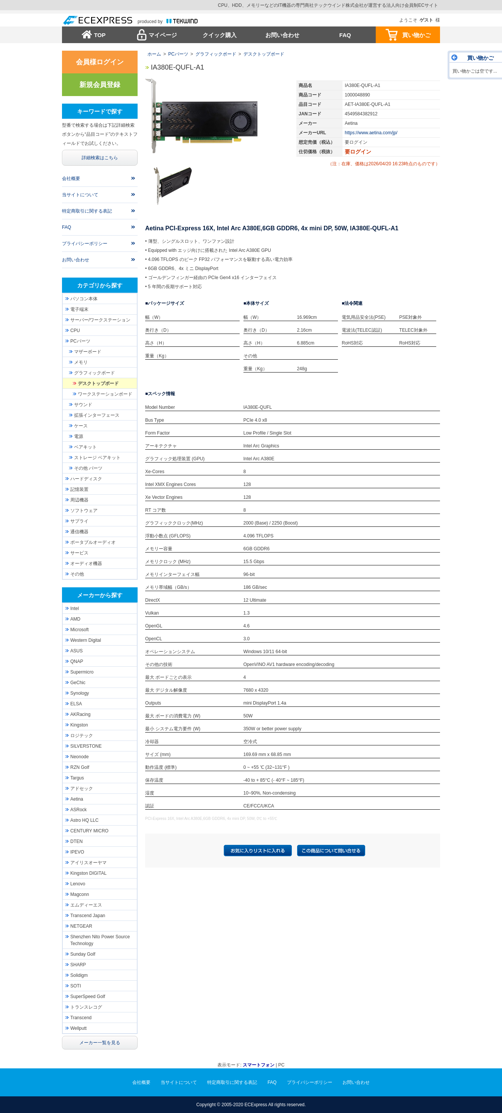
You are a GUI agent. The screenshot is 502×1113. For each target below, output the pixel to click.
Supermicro (81, 672)
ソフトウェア (84, 510)
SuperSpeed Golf (87, 996)
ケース (81, 425)
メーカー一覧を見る (99, 1042)
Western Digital (85, 640)
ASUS (76, 651)
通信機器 (79, 531)
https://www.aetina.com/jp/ (371, 132)
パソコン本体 (84, 298)
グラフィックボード (215, 54)
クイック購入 (220, 35)
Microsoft (79, 629)
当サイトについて (80, 194)
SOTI (75, 986)
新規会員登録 (99, 84)
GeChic (77, 682)
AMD (75, 619)
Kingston (79, 725)
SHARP (78, 964)
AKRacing (80, 714)
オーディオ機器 (86, 563)
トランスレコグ (86, 1007)
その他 (77, 574)
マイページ (163, 35)
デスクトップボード (263, 54)
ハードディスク (86, 478)
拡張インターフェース (96, 415)
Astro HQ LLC (84, 820)
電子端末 (79, 309)
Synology (79, 693)
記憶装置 (79, 489)
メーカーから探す (99, 595)
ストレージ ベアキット (97, 457)
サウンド (83, 404)
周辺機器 (79, 500)
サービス (79, 553)
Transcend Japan (87, 915)
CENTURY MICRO (89, 831)
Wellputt (78, 1028)
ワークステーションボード (105, 394)
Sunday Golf (82, 954)
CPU (75, 330)
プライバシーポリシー (84, 243)
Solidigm (79, 975)
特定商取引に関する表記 (87, 211)
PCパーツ (178, 54)
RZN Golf (79, 767)
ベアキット (85, 447)
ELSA (76, 703)
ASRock (78, 809)
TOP (100, 35)
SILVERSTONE (86, 746)
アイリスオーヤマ (88, 862)
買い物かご (416, 35)
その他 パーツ (88, 468)
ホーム (154, 54)
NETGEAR (81, 926)
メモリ (81, 362)
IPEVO (77, 852)
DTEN (76, 841)
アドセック (81, 788)
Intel (74, 608)
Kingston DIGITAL (88, 873)
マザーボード (87, 351)
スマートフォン (258, 1065)
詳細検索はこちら (100, 157)
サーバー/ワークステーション (100, 320)
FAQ (345, 35)
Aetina (76, 799)
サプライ (79, 521)
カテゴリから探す (99, 285)
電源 (78, 436)
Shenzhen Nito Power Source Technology (100, 940)
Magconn (79, 894)
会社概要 (71, 178)
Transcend (80, 1017)
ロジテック (81, 735)
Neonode (79, 756)
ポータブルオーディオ (93, 542)
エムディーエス (86, 905)
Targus (77, 778)
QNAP (76, 661)
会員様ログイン (100, 62)
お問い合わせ (282, 35)
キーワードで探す (99, 111)
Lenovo (77, 883)
